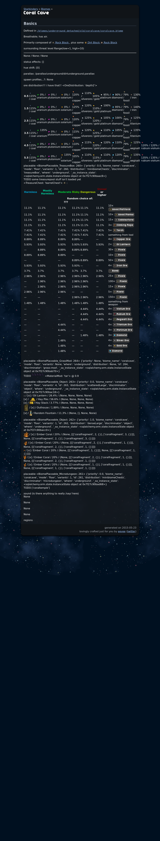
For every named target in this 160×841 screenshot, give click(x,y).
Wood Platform (119, 209)
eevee (122, 531)
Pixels (120, 249)
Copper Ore (122, 239)
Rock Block (60, 42)
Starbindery (31, 9)
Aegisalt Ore (123, 319)
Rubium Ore (122, 314)
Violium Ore (122, 309)
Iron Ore (120, 265)
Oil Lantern (122, 244)
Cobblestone (124, 220)
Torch (119, 230)
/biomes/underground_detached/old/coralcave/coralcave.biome (80, 30)
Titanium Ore (123, 324)
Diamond (120, 335)
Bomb (114, 271)
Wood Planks (124, 214)
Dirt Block (92, 42)
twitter (131, 531)
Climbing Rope (123, 225)
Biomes (45, 9)
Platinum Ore (123, 330)
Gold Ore (120, 345)
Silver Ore (121, 340)
